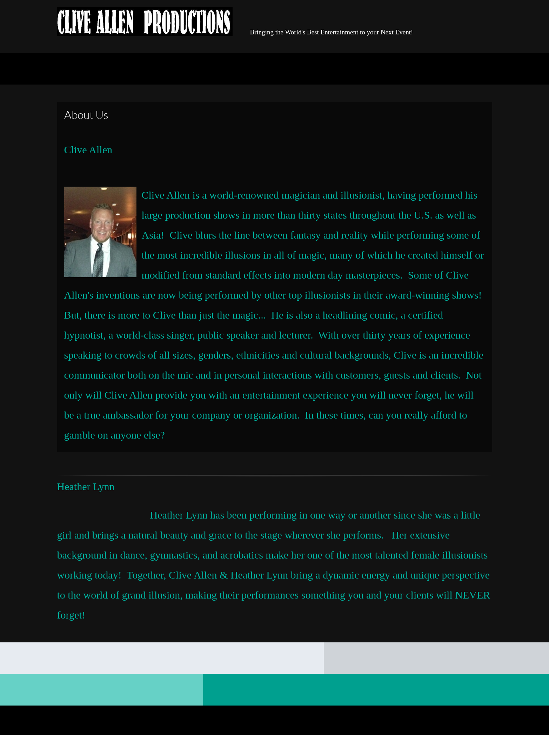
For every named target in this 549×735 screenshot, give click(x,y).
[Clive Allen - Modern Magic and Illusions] (145, 21)
